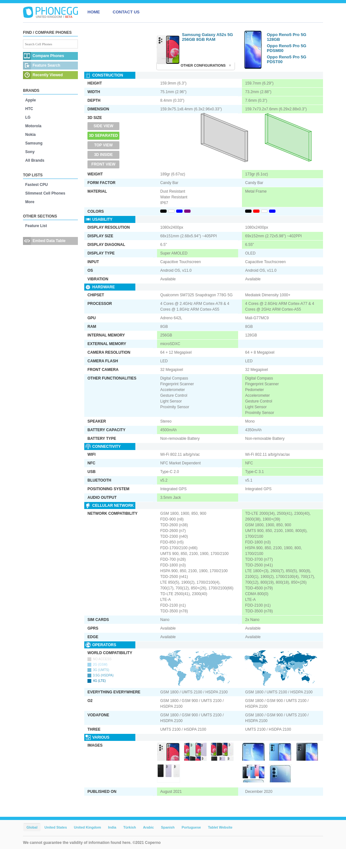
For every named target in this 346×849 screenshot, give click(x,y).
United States (55, 827)
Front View (103, 164)
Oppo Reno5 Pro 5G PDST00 (286, 59)
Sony (29, 152)
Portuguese (191, 827)
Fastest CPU (36, 184)
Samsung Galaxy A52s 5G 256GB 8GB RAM (207, 37)
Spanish (168, 827)
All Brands (34, 160)
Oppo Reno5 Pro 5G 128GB (286, 37)
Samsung (33, 143)
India (112, 827)
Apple (30, 100)
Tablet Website (220, 827)
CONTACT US (126, 12)
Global (31, 827)
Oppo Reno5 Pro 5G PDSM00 (286, 48)
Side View (103, 126)
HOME (93, 12)
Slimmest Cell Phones (45, 193)
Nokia (30, 134)
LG (28, 117)
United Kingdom (87, 827)
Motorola (33, 126)
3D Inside (103, 154)
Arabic (148, 827)
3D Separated (103, 135)
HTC (29, 109)
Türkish (129, 827)
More (29, 202)
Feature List (36, 226)
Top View (103, 145)
